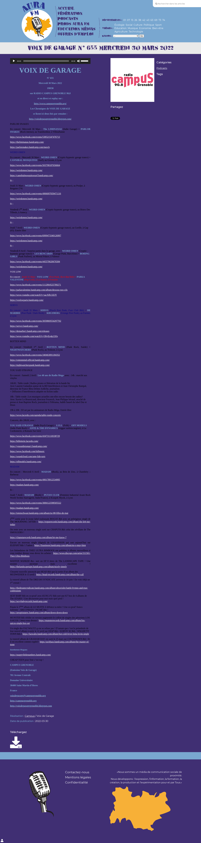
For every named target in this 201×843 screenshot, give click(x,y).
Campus (30, 716)
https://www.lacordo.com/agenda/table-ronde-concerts (35, 415)
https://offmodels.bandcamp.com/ (25, 461)
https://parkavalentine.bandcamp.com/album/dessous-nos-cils (39, 290)
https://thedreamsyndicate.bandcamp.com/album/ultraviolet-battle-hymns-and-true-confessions (49, 589)
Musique (133, 28)
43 (147, 20)
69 (155, 20)
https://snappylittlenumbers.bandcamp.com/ (30, 654)
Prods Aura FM (73, 24)
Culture (138, 24)
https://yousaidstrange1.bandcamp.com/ (28, 446)
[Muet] (78, 61)
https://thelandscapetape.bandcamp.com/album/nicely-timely (38, 566)
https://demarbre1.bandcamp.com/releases (29, 331)
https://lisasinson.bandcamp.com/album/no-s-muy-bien (60, 545)
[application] (50, 61)
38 (139, 20)
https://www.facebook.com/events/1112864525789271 (35, 284)
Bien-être (157, 28)
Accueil (66, 8)
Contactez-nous (77, 772)
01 (124, 20)
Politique (149, 24)
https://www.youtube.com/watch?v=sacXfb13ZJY (33, 295)
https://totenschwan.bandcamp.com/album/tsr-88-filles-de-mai (39, 513)
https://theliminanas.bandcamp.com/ (27, 142)
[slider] (46, 61)
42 (143, 20)
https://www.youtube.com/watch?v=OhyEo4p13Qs (34, 336)
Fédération (70, 13)
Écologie (119, 24)
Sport (158, 24)
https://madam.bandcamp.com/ (24, 485)
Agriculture (121, 31)
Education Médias (76, 29)
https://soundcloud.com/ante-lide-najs (27, 456)
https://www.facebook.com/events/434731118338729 (35, 436)
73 (160, 20)
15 (132, 20)
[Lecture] (13, 61)
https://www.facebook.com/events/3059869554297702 (35, 321)
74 (163, 20)
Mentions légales (78, 777)
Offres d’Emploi (75, 34)
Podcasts (68, 18)
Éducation (120, 28)
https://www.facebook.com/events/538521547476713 (35, 137)
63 (151, 20)
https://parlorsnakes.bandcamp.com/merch (30, 147)
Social (129, 24)
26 (135, 20)
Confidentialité (76, 782)
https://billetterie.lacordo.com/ (24, 441)
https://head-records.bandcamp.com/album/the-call (60, 574)
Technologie (136, 31)
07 (128, 20)
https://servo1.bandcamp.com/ (24, 326)
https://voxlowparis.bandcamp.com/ (26, 300)
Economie (145, 28)
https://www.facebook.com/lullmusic (27, 451)
